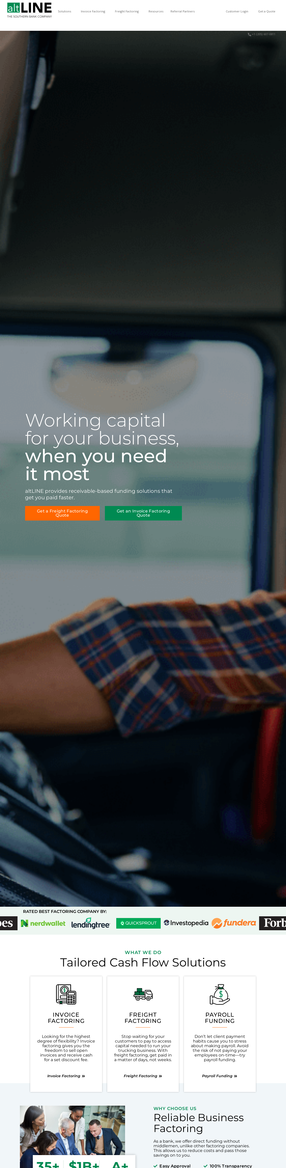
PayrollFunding (220, 1017)
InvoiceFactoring (66, 1017)
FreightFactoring (143, 1017)
